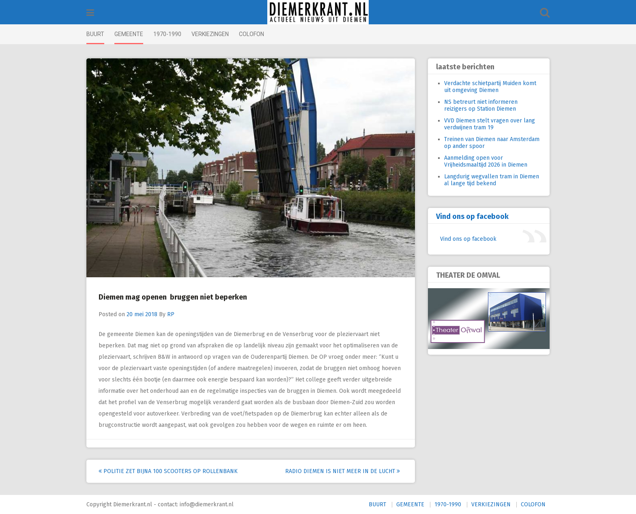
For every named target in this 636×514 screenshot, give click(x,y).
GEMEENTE (128, 34)
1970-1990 (167, 34)
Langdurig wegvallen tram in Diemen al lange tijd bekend (491, 180)
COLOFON (251, 34)
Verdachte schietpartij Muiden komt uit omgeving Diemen (490, 87)
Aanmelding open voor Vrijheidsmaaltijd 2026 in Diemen (485, 161)
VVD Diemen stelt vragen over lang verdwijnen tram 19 (489, 124)
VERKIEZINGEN (210, 34)
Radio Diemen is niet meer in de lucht (342, 471)
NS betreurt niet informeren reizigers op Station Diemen (481, 105)
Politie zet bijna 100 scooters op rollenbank (168, 471)
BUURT (95, 34)
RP (170, 314)
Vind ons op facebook (472, 216)
